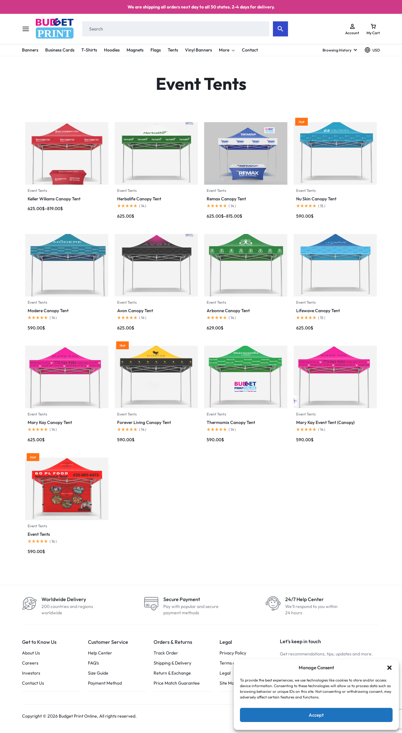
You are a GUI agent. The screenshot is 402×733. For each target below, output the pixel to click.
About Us (31, 653)
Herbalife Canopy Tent (139, 199)
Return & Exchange (172, 673)
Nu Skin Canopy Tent (316, 199)
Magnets (135, 50)
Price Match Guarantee (177, 683)
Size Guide (98, 673)
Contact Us (33, 683)
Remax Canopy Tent (226, 199)
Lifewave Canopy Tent (318, 310)
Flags (155, 50)
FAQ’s (93, 663)
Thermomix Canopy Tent (231, 422)
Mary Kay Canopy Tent (50, 422)
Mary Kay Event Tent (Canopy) (325, 422)
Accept (316, 715)
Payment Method (105, 683)
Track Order (166, 653)
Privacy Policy (233, 653)
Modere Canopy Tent (48, 310)
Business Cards (59, 50)
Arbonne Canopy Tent (228, 310)
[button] (389, 668)
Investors (31, 673)
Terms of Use (233, 663)
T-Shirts (89, 50)
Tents (173, 50)
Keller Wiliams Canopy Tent (54, 199)
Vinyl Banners (198, 50)
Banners (30, 50)
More (227, 50)
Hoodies (112, 50)
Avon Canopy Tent (135, 310)
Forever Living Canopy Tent (144, 422)
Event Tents (37, 190)
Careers (30, 663)
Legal (225, 673)
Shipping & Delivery (172, 663)
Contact (250, 50)
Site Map (228, 683)
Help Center (100, 653)
